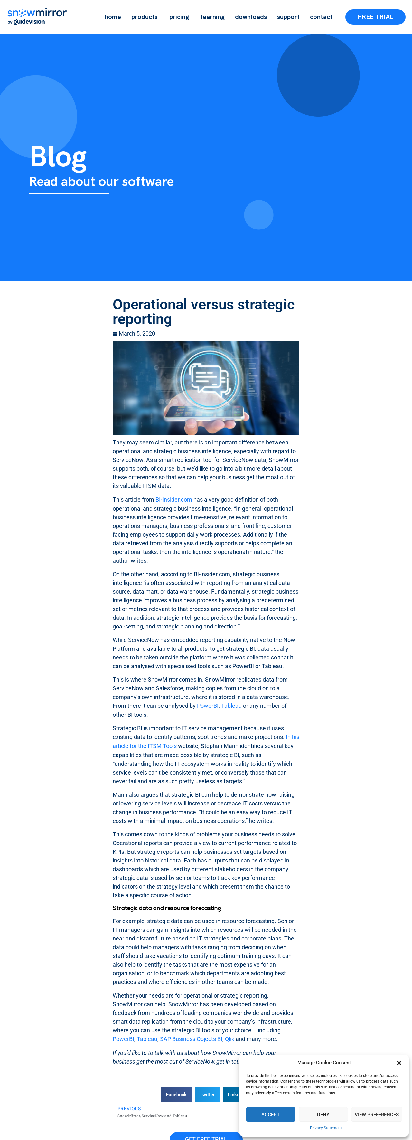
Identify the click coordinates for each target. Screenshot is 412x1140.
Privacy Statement (326, 1128)
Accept (270, 1114)
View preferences (377, 1114)
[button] (399, 1063)
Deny (323, 1114)
